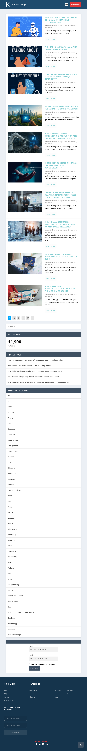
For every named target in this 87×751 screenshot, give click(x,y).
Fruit (10, 501)
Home (6, 691)
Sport (10, 607)
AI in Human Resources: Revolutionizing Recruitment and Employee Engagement (60, 224)
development (13, 451)
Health (10, 523)
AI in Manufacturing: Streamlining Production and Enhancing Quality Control (61, 136)
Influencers (12, 529)
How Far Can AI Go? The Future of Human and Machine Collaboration (61, 20)
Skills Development (15, 596)
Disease (11, 457)
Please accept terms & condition (42, 664)
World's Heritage (14, 635)
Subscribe (75, 5)
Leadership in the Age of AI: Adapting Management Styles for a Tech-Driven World (60, 195)
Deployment (13, 446)
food (10, 496)
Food (56, 697)
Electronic (12, 473)
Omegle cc (12, 551)
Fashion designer (14, 490)
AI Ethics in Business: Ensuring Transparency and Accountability (61, 165)
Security (11, 590)
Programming (72, 26)
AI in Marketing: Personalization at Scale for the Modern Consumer (60, 288)
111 (9, 396)
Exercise (11, 485)
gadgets (11, 518)
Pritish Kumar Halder (40, 741)
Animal (10, 418)
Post (9, 573)
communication (14, 440)
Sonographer (13, 601)
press (10, 579)
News (10, 546)
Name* (43, 648)
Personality (12, 557)
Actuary (11, 412)
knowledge (12, 535)
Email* (43, 657)
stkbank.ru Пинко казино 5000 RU (21, 612)
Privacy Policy (8, 700)
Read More (50, 39)
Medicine (11, 540)
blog (9, 423)
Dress (10, 462)
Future (10, 512)
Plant (10, 562)
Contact (6, 697)
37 (28, 318)
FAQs (6, 694)
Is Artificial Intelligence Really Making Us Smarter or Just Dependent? (61, 76)
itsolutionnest (54, 26)
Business (11, 429)
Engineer (11, 479)
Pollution (11, 568)
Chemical (11, 434)
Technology (12, 624)
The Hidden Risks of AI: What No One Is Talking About (61, 48)
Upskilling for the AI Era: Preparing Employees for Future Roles (61, 256)
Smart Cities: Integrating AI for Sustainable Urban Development (62, 107)
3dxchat (11, 407)
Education (12, 468)
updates (11, 629)
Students (11, 618)
